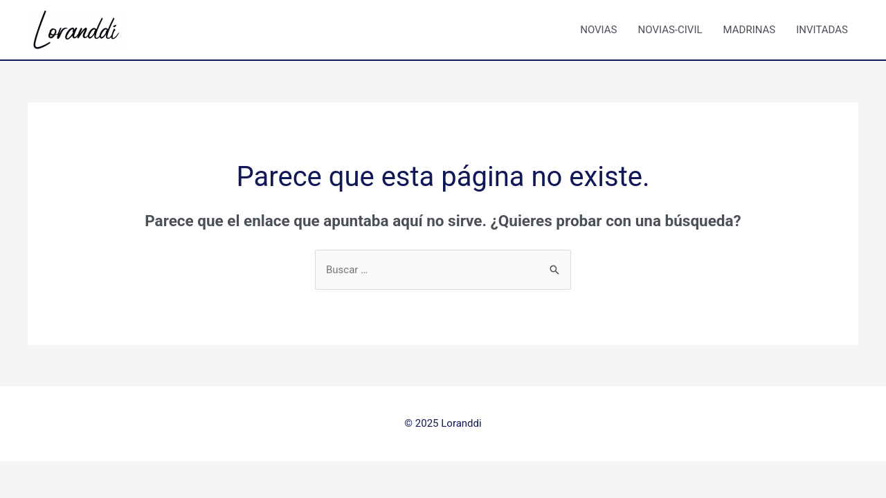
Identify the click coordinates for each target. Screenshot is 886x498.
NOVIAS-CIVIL (670, 30)
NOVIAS (598, 30)
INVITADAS (822, 30)
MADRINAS (749, 30)
